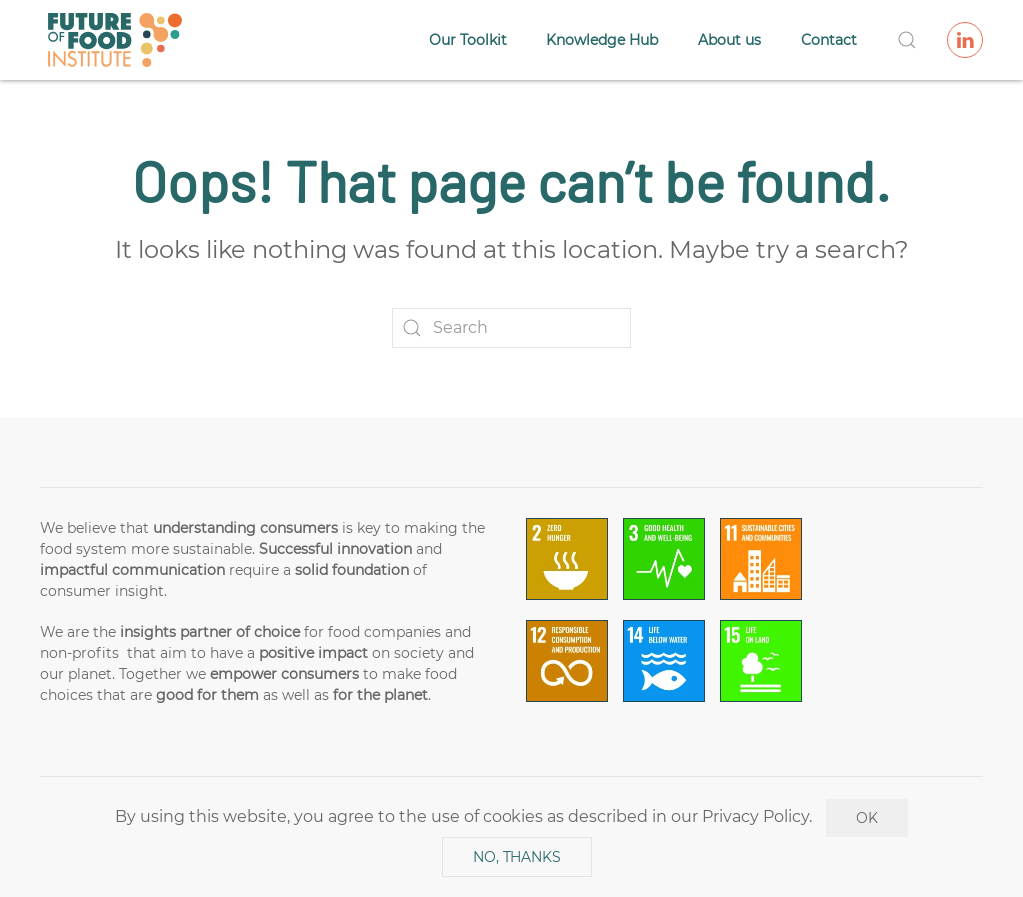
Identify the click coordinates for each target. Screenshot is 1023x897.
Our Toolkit (468, 40)
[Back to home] (115, 40)
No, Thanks (517, 857)
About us (729, 40)
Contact (829, 40)
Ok (867, 818)
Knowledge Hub (602, 40)
